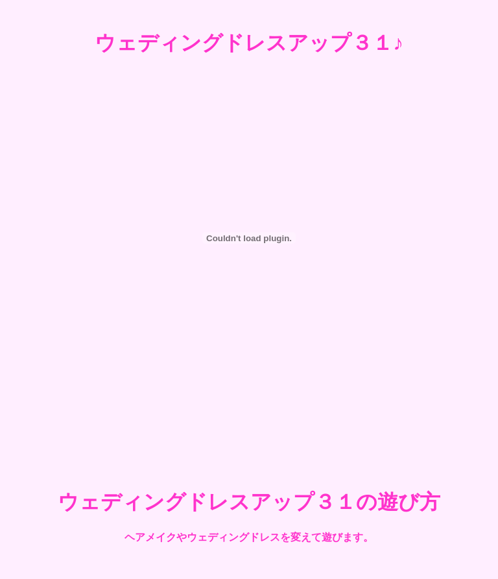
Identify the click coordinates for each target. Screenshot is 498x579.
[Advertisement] (249, 423)
